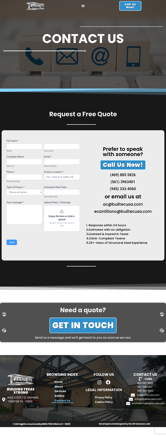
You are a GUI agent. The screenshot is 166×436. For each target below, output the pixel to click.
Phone (10, 181)
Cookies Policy (104, 412)
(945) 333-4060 (123, 198)
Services (60, 401)
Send (11, 251)
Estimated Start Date (55, 196)
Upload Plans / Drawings (57, 211)
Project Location (54, 181)
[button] (83, 8)
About (58, 396)
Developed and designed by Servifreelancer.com (124, 433)
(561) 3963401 (123, 191)
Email (48, 165)
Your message (15, 211)
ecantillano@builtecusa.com (123, 220)
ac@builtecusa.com (123, 213)
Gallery (59, 407)
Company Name (15, 165)
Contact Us (62, 412)
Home (58, 391)
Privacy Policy (103, 407)
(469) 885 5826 (123, 184)
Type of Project (15, 196)
